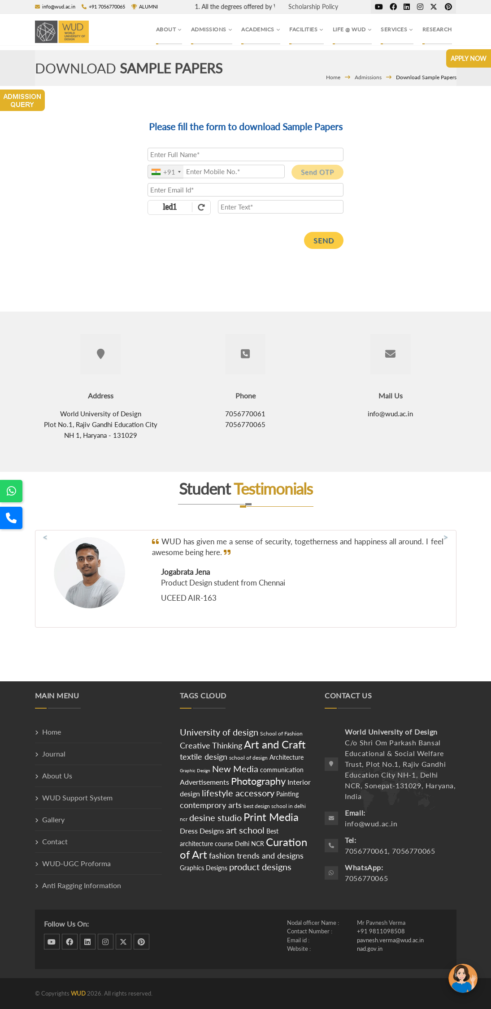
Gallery (53, 819)
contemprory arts (211, 805)
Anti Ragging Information (81, 885)
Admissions (368, 77)
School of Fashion (281, 733)
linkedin (406, 6)
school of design (248, 757)
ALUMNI (144, 6)
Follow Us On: (66, 923)
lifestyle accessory (238, 792)
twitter (433, 6)
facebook (393, 6)
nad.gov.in (369, 948)
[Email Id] (245, 190)
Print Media (271, 816)
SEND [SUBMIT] (323, 240)
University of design (219, 732)
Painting (287, 794)
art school (245, 830)
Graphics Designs (203, 868)
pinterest (448, 6)
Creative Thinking (211, 745)
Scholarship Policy (313, 6)
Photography (258, 781)
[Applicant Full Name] (245, 154)
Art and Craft (274, 744)
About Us (57, 775)
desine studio (215, 817)
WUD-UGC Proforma (76, 863)
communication (282, 770)
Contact (55, 841)
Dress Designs (202, 830)
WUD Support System (77, 797)
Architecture (286, 757)
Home (333, 77)
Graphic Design (195, 770)
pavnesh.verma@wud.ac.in (390, 940)
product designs (260, 866)
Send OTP (317, 172)
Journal (53, 753)
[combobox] (165, 172)
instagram (420, 6)
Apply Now (469, 58)
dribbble (379, 6)
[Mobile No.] (216, 171)
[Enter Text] (280, 207)
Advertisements (205, 782)
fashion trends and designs (256, 855)
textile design (203, 756)
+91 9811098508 (381, 931)
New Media (235, 768)
